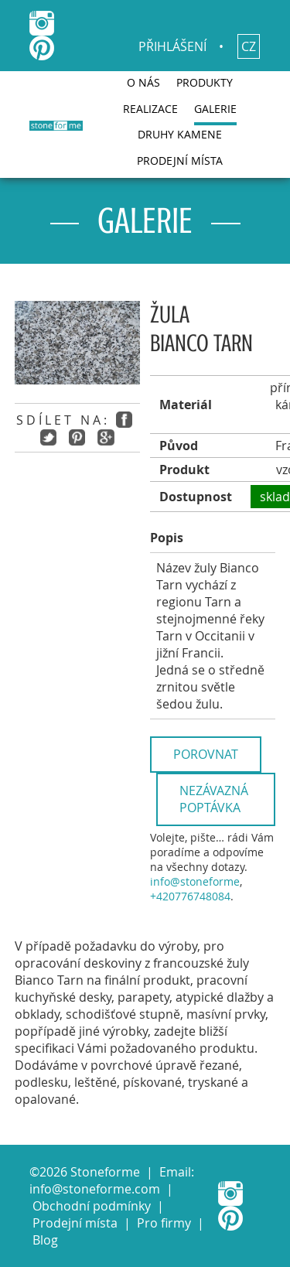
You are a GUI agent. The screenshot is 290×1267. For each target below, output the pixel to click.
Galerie (215, 108)
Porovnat (205, 754)
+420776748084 (190, 896)
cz (248, 46)
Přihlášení (172, 46)
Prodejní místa (180, 160)
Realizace (150, 108)
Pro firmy (164, 1222)
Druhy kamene (180, 134)
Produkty (204, 82)
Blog (45, 1239)
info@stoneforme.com (94, 1188)
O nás (143, 82)
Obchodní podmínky (91, 1205)
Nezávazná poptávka (213, 799)
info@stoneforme (195, 881)
